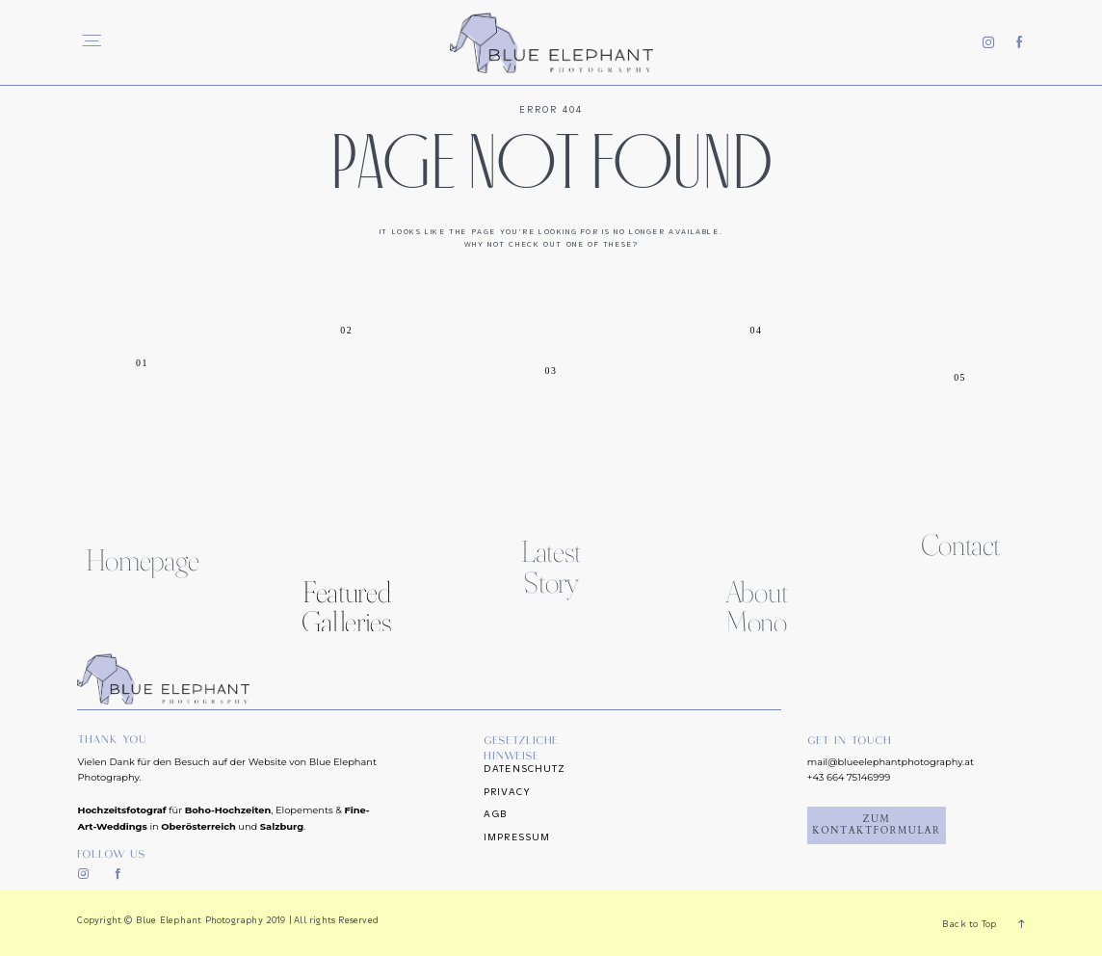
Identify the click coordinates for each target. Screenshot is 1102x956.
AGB (496, 814)
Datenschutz (524, 768)
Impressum (517, 837)
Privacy (507, 791)
